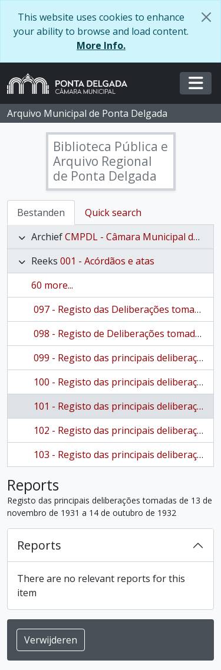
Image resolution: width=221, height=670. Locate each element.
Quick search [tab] (113, 212)
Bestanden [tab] (41, 212)
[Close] (206, 17)
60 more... (52, 285)
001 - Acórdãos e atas (107, 260)
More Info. (101, 45)
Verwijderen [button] (50, 639)
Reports (39, 545)
